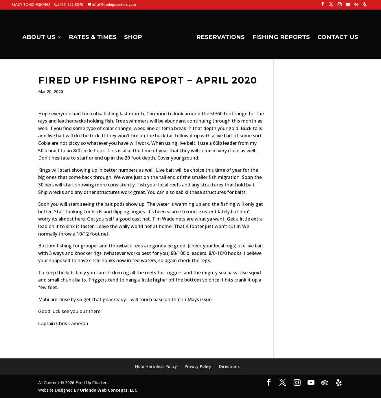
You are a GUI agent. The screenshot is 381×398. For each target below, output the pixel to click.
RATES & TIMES (93, 37)
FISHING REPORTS (281, 37)
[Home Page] (168, 39)
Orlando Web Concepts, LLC (108, 390)
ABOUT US (39, 37)
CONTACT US (337, 37)
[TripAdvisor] (356, 6)
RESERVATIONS (220, 37)
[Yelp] (364, 6)
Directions (229, 366)
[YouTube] (348, 6)
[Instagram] (339, 6)
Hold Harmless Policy (156, 366)
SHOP (133, 37)
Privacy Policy (198, 366)
